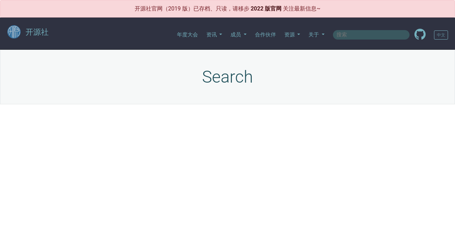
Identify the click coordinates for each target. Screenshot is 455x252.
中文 (441, 35)
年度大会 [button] (187, 34)
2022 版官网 (266, 8)
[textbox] (371, 35)
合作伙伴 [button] (265, 34)
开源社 (28, 32)
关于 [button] (314, 34)
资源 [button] (290, 34)
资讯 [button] (212, 34)
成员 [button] (236, 34)
